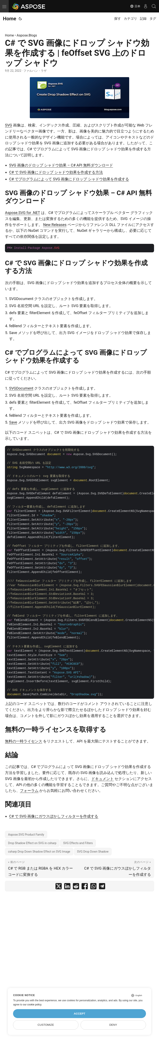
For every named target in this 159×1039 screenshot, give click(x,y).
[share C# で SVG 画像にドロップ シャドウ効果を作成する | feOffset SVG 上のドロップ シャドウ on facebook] (85, 887)
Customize (46, 1024)
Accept (79, 1013)
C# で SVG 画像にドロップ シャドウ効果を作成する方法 (56, 172)
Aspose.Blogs (27, 35)
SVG (8, 125)
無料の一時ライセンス (23, 741)
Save (13, 422)
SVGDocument (21, 388)
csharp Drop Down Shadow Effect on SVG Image (39, 851)
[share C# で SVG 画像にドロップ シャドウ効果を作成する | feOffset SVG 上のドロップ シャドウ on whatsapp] (93, 887)
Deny (113, 1024)
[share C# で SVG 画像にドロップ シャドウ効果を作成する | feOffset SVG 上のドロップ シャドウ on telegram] (102, 887)
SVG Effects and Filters (78, 843)
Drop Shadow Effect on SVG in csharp (32, 843)
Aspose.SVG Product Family (26, 834)
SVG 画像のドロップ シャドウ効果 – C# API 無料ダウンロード (61, 165)
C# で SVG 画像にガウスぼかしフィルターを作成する (53, 816)
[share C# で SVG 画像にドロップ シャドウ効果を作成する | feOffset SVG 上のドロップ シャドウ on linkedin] (67, 887)
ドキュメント (102, 779)
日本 (135, 6)
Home (9, 19)
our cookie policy (32, 1004)
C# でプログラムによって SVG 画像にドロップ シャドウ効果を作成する (69, 179)
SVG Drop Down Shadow (92, 851)
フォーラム (29, 790)
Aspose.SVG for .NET (22, 212)
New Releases (54, 224)
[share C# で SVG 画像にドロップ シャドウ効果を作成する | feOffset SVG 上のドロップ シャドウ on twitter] (58, 887)
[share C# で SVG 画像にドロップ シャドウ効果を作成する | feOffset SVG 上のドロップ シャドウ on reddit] (76, 887)
